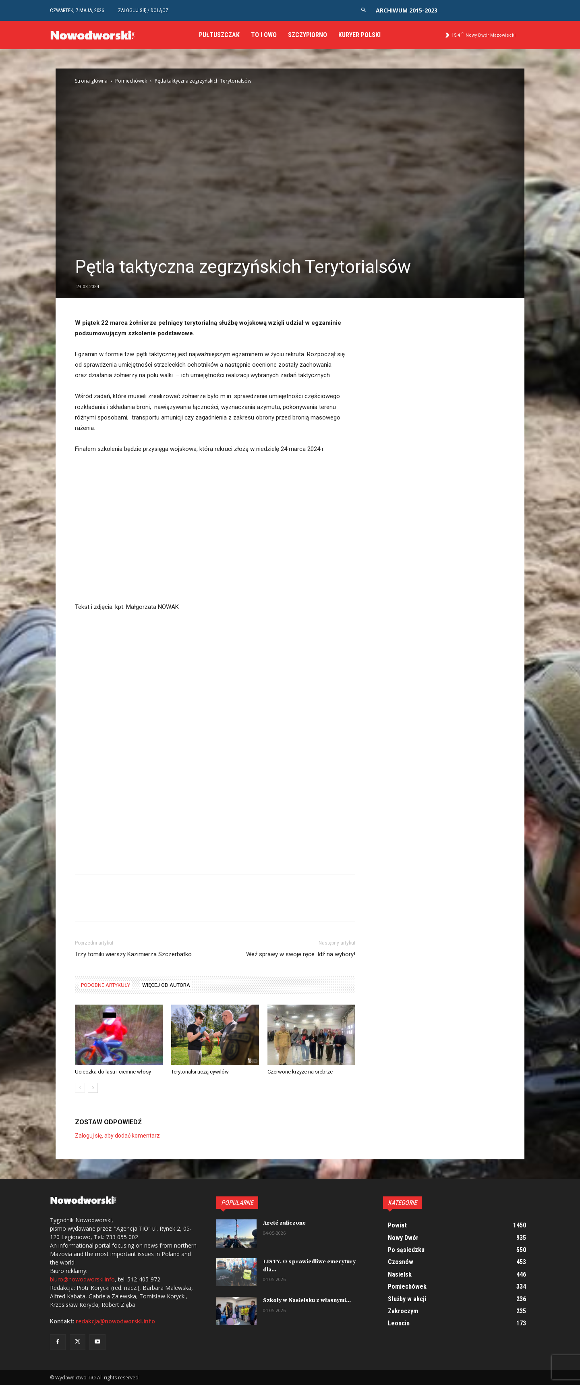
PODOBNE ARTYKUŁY (105, 985)
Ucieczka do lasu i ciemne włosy (113, 1072)
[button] (363, 10)
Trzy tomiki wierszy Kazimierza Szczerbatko (133, 954)
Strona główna (91, 80)
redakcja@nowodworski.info (115, 1321)
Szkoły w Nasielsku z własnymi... (307, 1300)
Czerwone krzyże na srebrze (300, 1072)
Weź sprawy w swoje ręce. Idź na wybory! (300, 954)
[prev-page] (80, 1088)
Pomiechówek (131, 80)
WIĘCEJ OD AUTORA (166, 985)
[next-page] (93, 1088)
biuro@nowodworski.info (82, 1279)
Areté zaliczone (284, 1223)
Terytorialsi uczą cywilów (200, 1072)
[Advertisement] (215, 542)
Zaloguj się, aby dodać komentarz (117, 1135)
